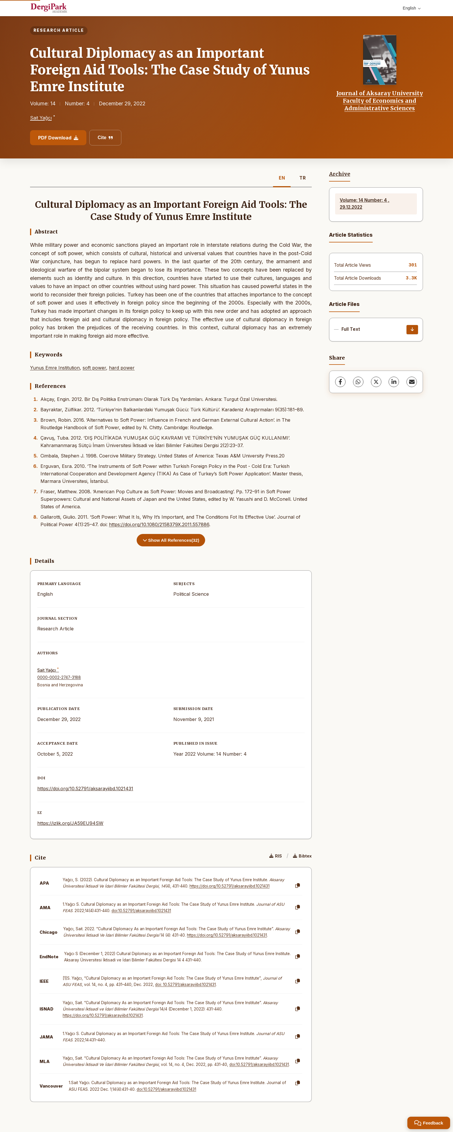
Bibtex (302, 855)
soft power (94, 368)
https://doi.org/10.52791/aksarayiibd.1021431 (85, 788)
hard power (122, 368)
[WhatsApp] (358, 382)
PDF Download (58, 138)
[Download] (412, 329)
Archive (339, 174)
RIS (275, 855)
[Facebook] (340, 382)
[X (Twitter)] (376, 382)
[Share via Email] (411, 382)
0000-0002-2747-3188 (59, 677)
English (412, 8)
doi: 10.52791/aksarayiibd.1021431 (185, 984)
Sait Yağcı (41, 118)
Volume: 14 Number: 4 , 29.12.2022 (364, 203)
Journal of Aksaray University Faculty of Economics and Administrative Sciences (379, 101)
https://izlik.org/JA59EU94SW (70, 823)
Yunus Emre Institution (55, 368)
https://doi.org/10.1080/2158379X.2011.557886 (159, 524)
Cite (105, 137)
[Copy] (297, 886)
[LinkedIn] (394, 382)
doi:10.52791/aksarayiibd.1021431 (141, 910)
